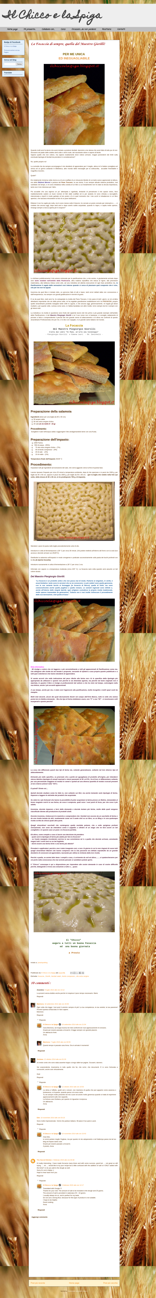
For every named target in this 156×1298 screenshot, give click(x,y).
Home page (12, 29)
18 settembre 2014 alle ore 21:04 (74, 1024)
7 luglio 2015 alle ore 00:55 (61, 1042)
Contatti (121, 29)
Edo (38, 1118)
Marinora (40, 1004)
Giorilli (47, 976)
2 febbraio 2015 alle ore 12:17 (73, 1185)
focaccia (41, 976)
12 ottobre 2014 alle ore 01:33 (55, 1059)
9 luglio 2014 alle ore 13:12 (54, 990)
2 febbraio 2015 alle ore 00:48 (63, 1160)
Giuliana (40, 1059)
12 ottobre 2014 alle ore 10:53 (73, 1087)
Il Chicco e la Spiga (52, 16)
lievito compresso (68, 976)
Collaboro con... (48, 29)
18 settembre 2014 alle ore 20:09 (57, 1004)
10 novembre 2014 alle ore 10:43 (74, 1134)
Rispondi (40, 996)
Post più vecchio (110, 1283)
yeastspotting (43, 962)
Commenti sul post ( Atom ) (78, 1291)
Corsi (63, 29)
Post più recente (38, 1283)
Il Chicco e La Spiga (10, 46)
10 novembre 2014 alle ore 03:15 (53, 1118)
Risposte (42, 1020)
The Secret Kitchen (44, 1160)
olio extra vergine (82, 976)
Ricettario (106, 29)
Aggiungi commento (40, 1217)
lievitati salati (56, 976)
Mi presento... (30, 29)
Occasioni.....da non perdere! (84, 29)
